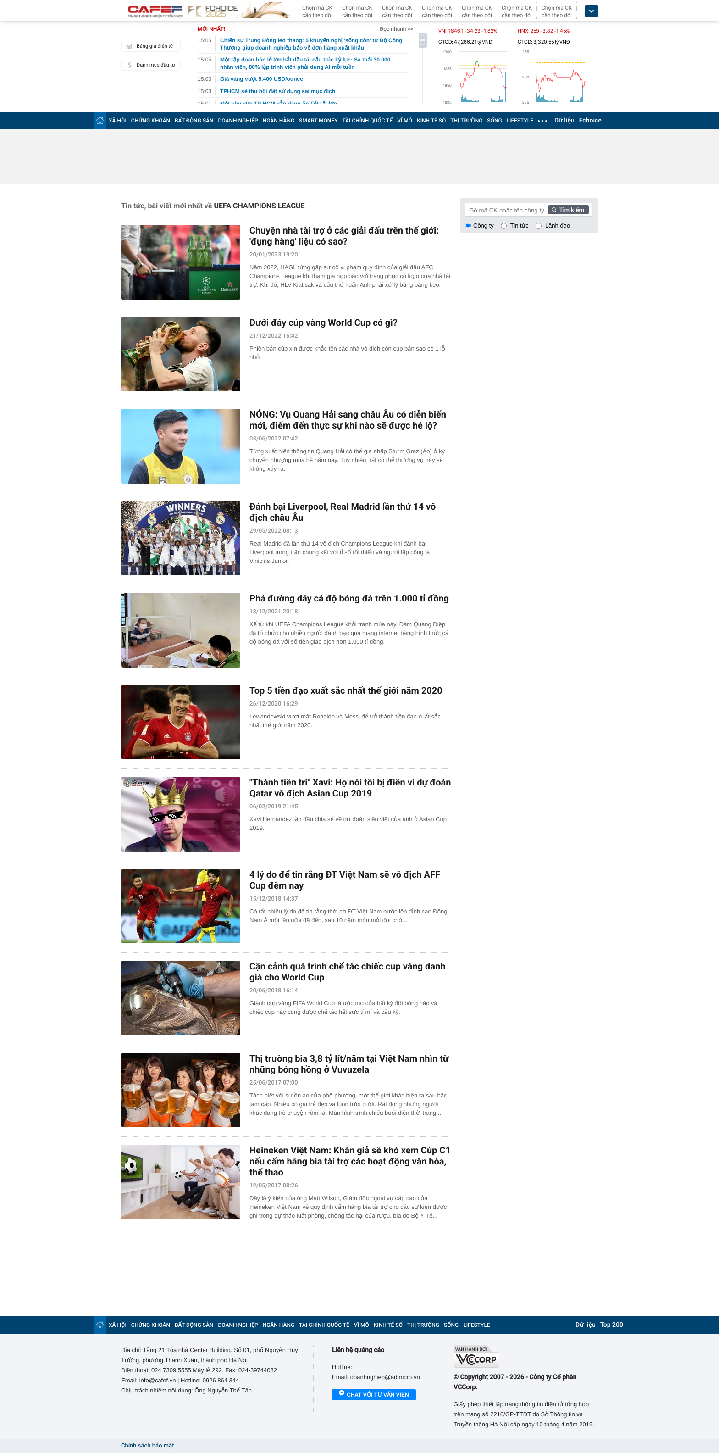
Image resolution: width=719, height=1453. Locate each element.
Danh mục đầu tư (149, 64)
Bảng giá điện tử (148, 46)
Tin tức (519, 225)
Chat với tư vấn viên (374, 1395)
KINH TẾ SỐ (431, 120)
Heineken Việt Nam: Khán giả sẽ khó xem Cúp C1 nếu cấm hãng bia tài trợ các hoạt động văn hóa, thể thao (350, 1161)
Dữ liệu (564, 120)
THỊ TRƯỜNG (466, 120)
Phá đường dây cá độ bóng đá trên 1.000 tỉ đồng (349, 598)
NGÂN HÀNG (279, 120)
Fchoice (590, 120)
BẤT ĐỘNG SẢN (194, 120)
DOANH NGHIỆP (238, 120)
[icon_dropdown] (591, 11)
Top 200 (611, 1325)
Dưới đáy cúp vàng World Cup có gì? (323, 322)
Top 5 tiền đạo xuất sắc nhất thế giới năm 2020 (345, 690)
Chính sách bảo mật (147, 1445)
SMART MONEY (318, 120)
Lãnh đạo (557, 225)
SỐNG (494, 120)
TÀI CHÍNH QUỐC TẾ (367, 120)
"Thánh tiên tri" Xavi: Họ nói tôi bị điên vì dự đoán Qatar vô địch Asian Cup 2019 (350, 788)
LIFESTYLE (520, 120)
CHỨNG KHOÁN (150, 120)
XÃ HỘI (118, 120)
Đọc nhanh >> (396, 29)
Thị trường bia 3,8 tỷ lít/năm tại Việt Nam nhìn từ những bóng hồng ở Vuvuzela (348, 1064)
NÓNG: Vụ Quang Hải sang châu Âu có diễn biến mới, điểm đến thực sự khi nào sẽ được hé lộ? (347, 420)
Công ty (483, 225)
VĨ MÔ (404, 120)
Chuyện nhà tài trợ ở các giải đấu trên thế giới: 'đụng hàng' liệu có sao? (344, 236)
